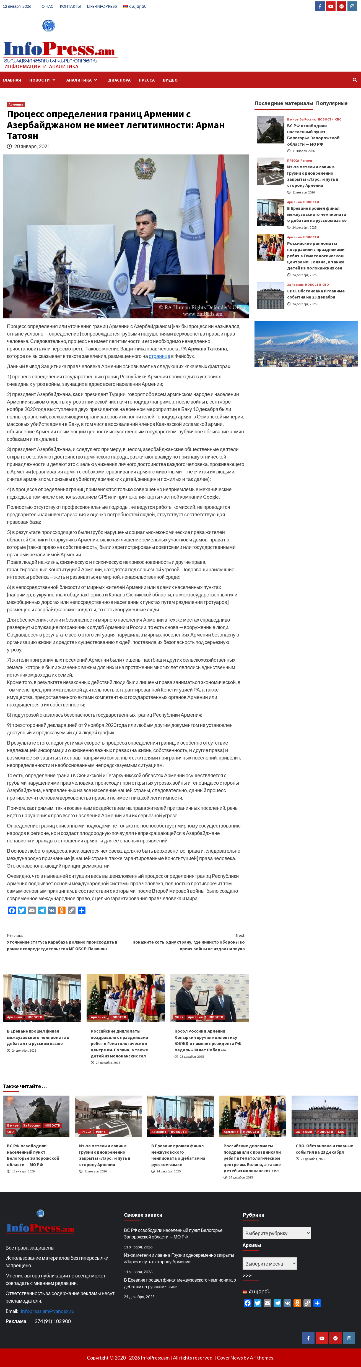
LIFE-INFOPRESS (102, 6)
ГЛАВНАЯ (12, 80)
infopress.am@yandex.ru (47, 1311)
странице (159, 356)
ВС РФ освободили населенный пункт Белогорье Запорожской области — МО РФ (173, 1233)
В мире (292, 119)
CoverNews (230, 1358)
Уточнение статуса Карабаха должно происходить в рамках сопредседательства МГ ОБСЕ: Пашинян (66, 941)
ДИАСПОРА (119, 80)
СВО (338, 119)
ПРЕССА (147, 80)
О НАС (48, 6)
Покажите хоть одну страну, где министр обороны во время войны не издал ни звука (185, 941)
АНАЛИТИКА (83, 80)
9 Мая (179, 1017)
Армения (16, 104)
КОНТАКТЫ (70, 6)
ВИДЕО (170, 80)
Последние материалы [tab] (283, 102)
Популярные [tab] (332, 102)
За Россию (308, 119)
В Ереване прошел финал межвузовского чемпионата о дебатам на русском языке (38, 1037)
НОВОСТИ (43, 80)
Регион (306, 160)
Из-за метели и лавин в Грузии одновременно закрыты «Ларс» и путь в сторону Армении (179, 1258)
